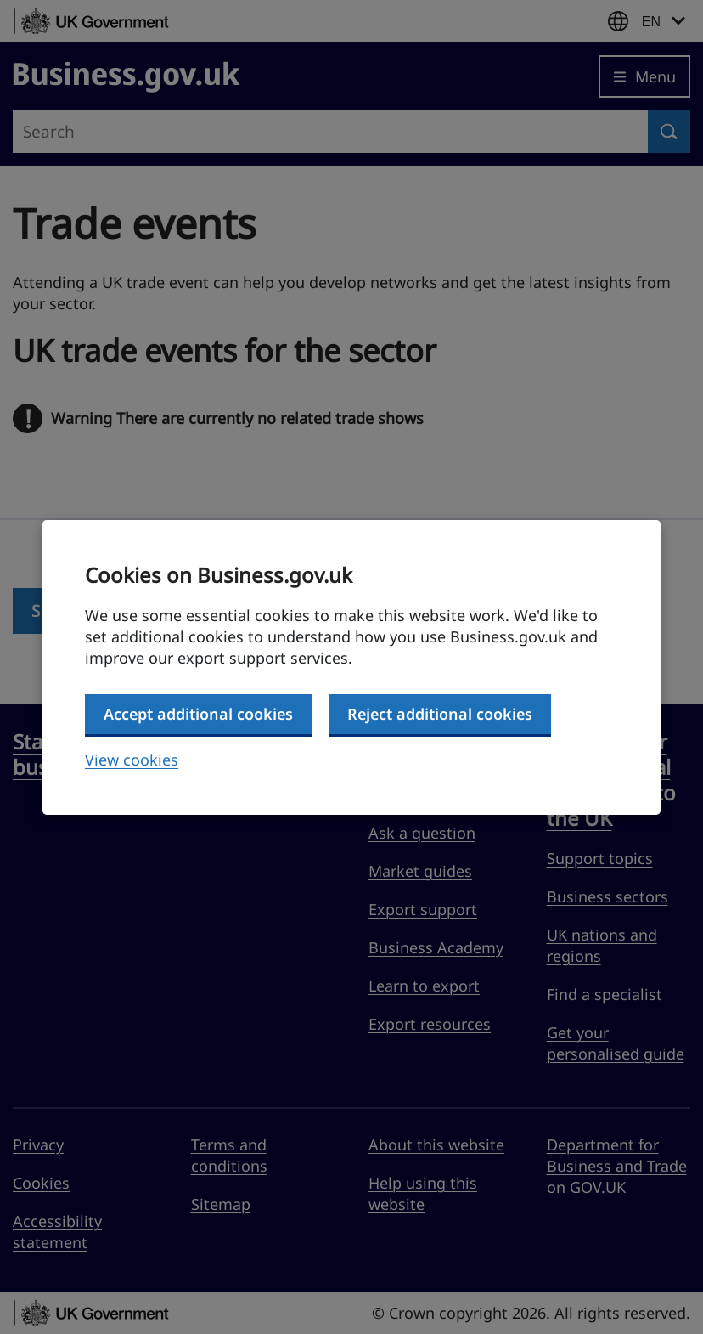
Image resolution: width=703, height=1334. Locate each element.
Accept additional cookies (198, 714)
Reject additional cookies (439, 714)
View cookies (131, 759)
